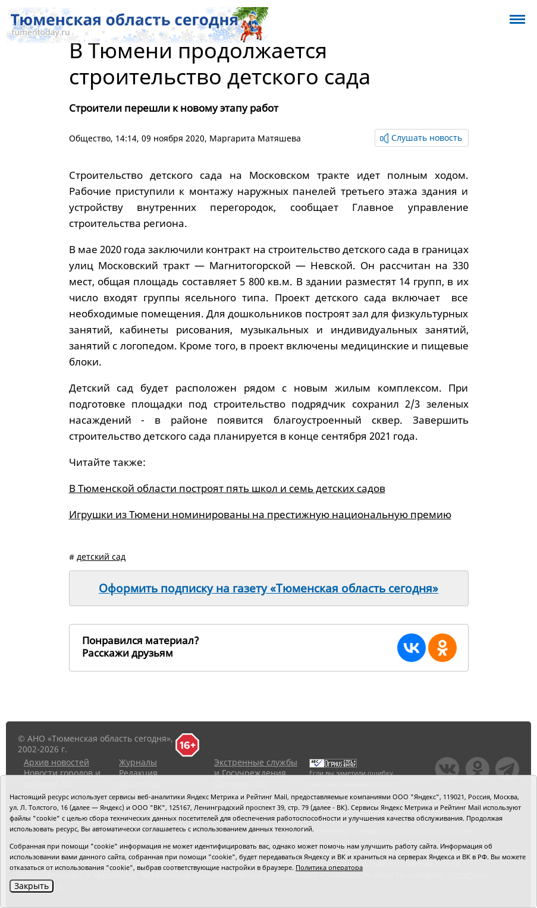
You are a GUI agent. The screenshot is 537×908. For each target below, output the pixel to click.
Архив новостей (56, 762)
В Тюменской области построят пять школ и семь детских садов (227, 488)
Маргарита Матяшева (255, 138)
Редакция (138, 772)
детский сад (101, 556)
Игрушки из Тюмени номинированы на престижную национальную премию (260, 514)
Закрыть (31, 885)
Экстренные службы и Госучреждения (255, 767)
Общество (90, 138)
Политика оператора (329, 867)
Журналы (138, 762)
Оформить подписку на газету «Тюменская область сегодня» (268, 588)
